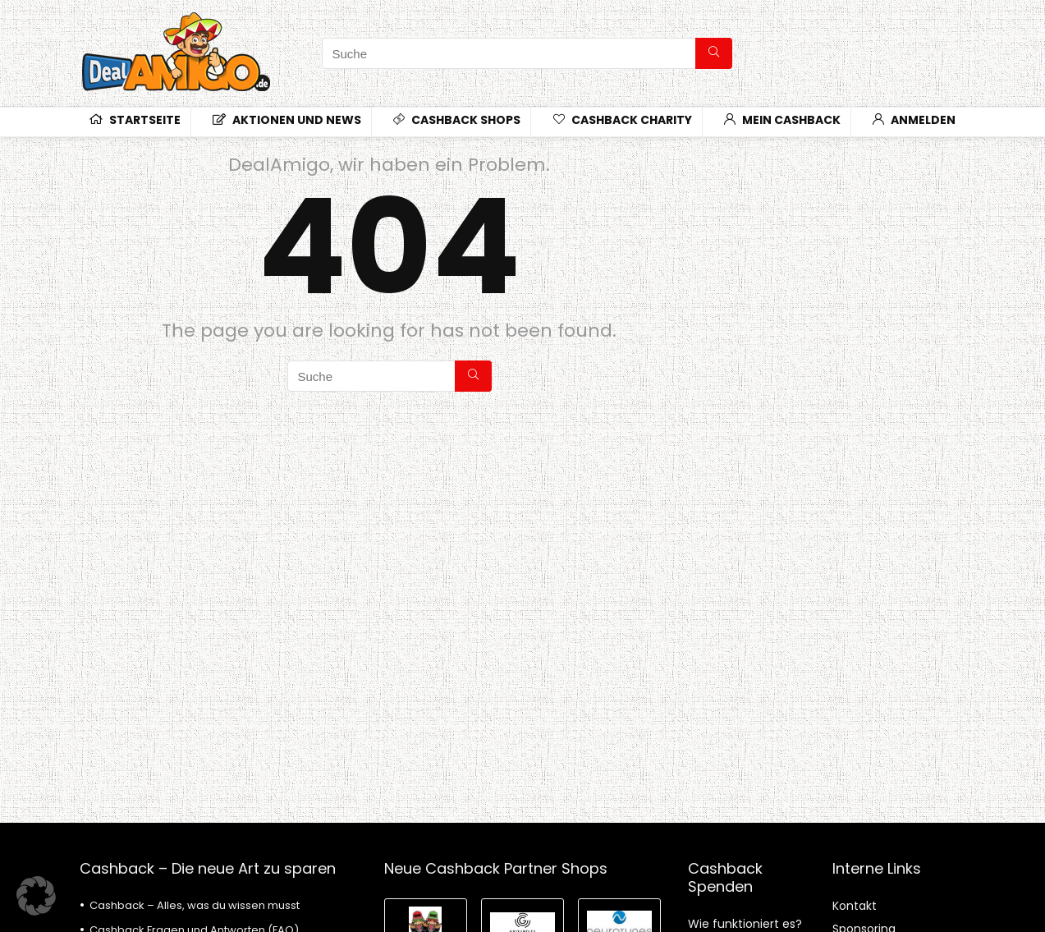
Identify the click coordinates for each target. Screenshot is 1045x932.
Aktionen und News (287, 120)
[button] (36, 896)
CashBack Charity (622, 120)
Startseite (135, 120)
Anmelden (914, 120)
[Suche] (713, 53)
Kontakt (854, 906)
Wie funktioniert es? (745, 924)
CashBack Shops (456, 120)
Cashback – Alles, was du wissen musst (194, 905)
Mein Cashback (782, 120)
